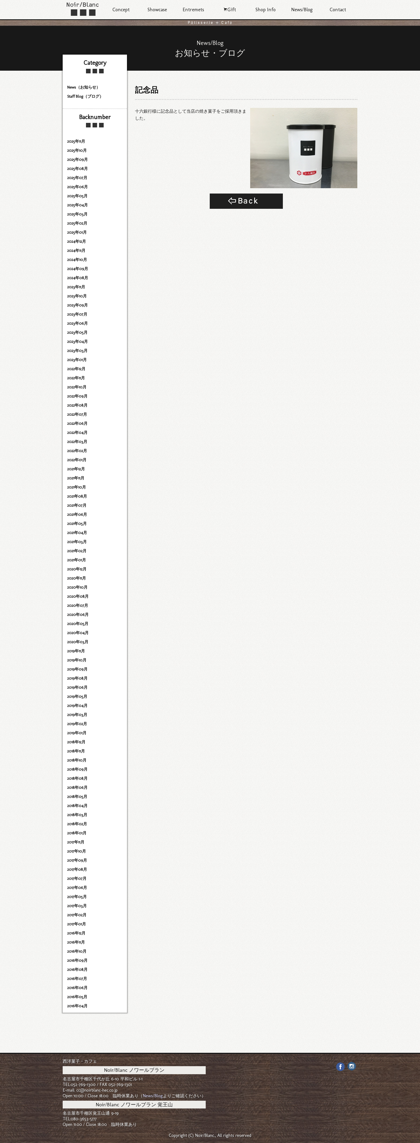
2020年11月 (76, 578)
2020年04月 (78, 632)
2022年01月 (77, 459)
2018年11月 (76, 751)
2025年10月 (77, 150)
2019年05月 (77, 696)
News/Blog (302, 10)
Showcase (157, 10)
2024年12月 (76, 241)
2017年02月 (77, 915)
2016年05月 (77, 996)
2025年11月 (76, 141)
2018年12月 (76, 742)
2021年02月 (77, 550)
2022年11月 (76, 378)
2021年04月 (77, 532)
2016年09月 (77, 960)
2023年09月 (77, 305)
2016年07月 (77, 978)
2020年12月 (77, 569)
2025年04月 (77, 205)
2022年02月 (77, 450)
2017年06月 (77, 887)
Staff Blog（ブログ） (85, 96)
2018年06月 (77, 787)
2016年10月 (77, 951)
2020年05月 (77, 623)
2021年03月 (77, 541)
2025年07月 (77, 177)
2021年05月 (77, 523)
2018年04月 (77, 805)
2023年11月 (76, 287)
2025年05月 (77, 196)
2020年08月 (78, 596)
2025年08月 (77, 168)
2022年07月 (77, 414)
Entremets (193, 10)
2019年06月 (77, 687)
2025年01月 (77, 232)
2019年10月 (77, 660)
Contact (338, 10)
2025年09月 (77, 159)
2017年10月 (76, 851)
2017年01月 (76, 924)
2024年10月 (77, 259)
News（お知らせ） (83, 87)
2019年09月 (77, 669)
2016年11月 (76, 942)
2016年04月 (77, 1006)
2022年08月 (77, 405)
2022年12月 (76, 368)
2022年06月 (77, 423)
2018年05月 (77, 796)
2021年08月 (77, 496)
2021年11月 (75, 478)
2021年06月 (77, 514)
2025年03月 (77, 214)
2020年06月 (78, 614)
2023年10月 (77, 296)
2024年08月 (77, 277)
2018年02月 (77, 824)
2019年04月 (77, 705)
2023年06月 (77, 323)
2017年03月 (77, 905)
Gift (229, 10)
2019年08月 (77, 678)
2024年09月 (77, 268)
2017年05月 (77, 896)
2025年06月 (77, 186)
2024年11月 (76, 250)
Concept (121, 10)
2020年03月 (77, 641)
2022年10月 (77, 387)
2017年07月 (77, 878)
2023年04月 (77, 341)
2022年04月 (77, 432)
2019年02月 (77, 723)
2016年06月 (77, 987)
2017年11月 (75, 842)
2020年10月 (77, 587)
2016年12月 (76, 933)
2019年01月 (77, 733)
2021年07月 (77, 505)
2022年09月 (77, 396)
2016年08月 (77, 969)
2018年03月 (77, 814)
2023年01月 (77, 359)
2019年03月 (77, 714)
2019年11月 (76, 651)
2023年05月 (77, 332)
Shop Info (266, 10)
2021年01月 (76, 560)
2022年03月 (77, 441)
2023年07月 (77, 314)
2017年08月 (77, 869)
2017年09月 (77, 860)
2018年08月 (77, 778)
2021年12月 (76, 469)
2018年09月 (77, 769)
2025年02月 (77, 223)
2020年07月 (77, 605)
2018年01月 (77, 833)
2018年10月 (77, 760)
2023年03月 (77, 350)
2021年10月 (76, 487)
